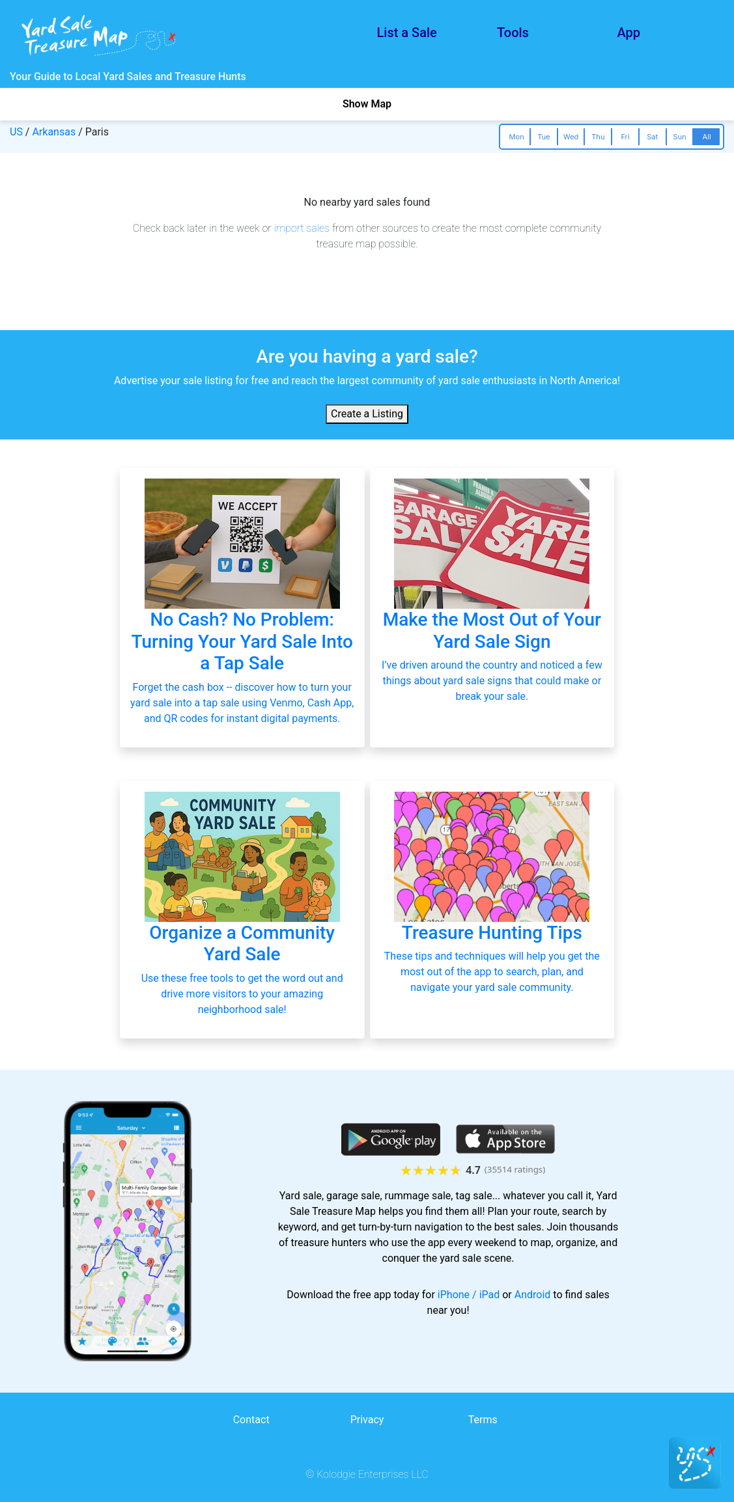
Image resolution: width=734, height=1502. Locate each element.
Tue (543, 136)
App (629, 32)
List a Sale (407, 32)
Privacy (367, 1419)
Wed (571, 136)
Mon (516, 136)
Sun (679, 136)
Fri (625, 136)
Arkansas (54, 132)
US (16, 132)
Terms (483, 1419)
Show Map (367, 104)
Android (533, 1294)
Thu (597, 136)
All (707, 136)
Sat (652, 136)
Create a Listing (367, 414)
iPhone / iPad (469, 1294)
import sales (302, 228)
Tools (513, 32)
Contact (251, 1419)
